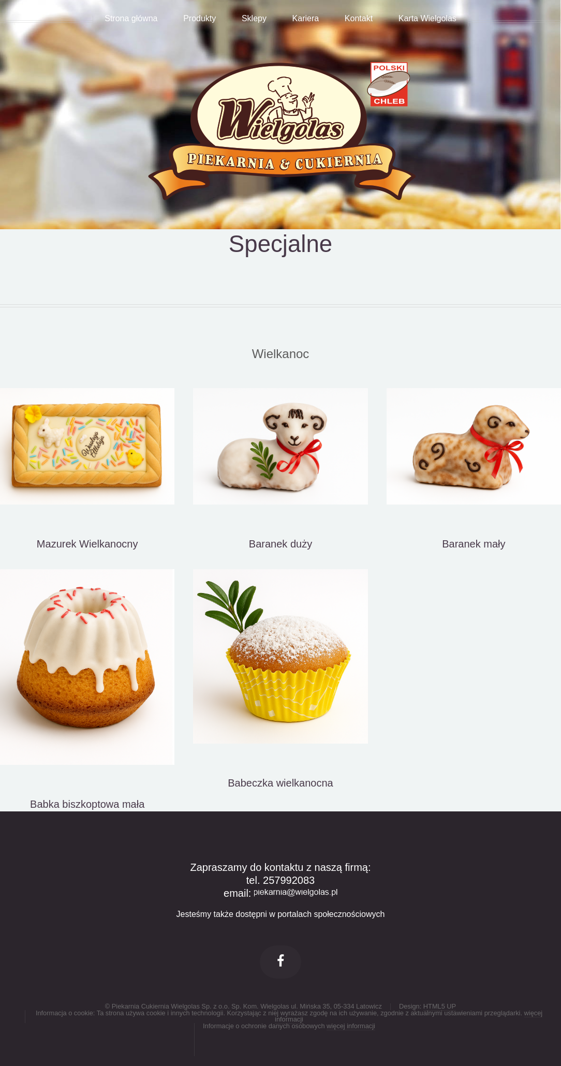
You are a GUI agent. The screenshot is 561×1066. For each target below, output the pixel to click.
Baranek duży (280, 544)
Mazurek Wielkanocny (87, 544)
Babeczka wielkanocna (280, 783)
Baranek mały (473, 544)
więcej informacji (351, 1026)
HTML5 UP (439, 1006)
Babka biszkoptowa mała (87, 804)
